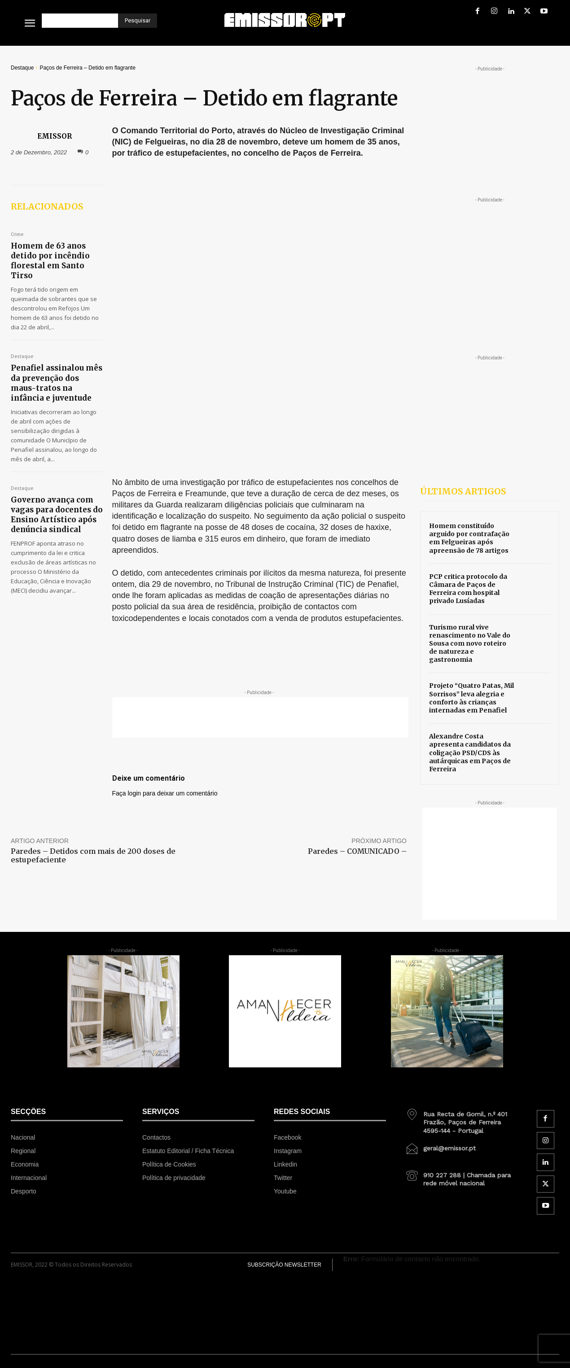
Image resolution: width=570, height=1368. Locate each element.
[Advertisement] (260, 496)
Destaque (22, 68)
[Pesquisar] (137, 20)
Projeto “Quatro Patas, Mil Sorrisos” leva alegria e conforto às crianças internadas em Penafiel (471, 698)
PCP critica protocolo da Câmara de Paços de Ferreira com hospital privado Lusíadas (468, 589)
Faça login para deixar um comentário (165, 572)
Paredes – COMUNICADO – (357, 648)
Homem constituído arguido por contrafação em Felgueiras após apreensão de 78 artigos (469, 538)
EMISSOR (54, 136)
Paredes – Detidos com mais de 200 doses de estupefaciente (93, 652)
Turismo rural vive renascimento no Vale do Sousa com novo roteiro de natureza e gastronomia (469, 643)
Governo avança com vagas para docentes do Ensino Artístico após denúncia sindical (57, 514)
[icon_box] (461, 1119)
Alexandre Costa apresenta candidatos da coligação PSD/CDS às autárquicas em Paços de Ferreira (470, 752)
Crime (17, 234)
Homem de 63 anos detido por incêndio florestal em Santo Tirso (50, 260)
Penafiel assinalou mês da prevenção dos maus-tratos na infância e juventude (56, 382)
